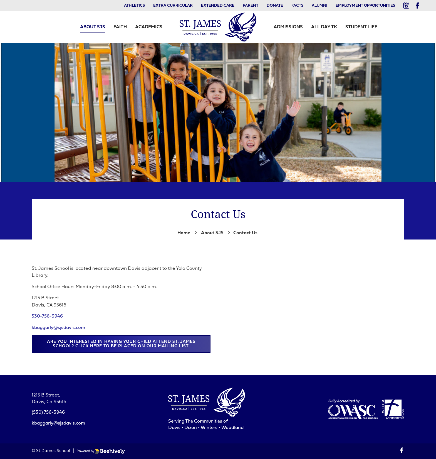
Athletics (134, 6)
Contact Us (245, 233)
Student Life (361, 27)
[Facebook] (417, 5)
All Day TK (324, 27)
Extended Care (217, 6)
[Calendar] (406, 5)
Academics (148, 27)
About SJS (92, 27)
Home (183, 233)
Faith (120, 27)
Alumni (319, 6)
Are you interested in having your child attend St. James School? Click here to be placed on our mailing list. (121, 344)
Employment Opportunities (365, 6)
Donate (275, 6)
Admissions (288, 27)
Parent (250, 6)
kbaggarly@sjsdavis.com (58, 327)
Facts (297, 6)
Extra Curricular (173, 6)
